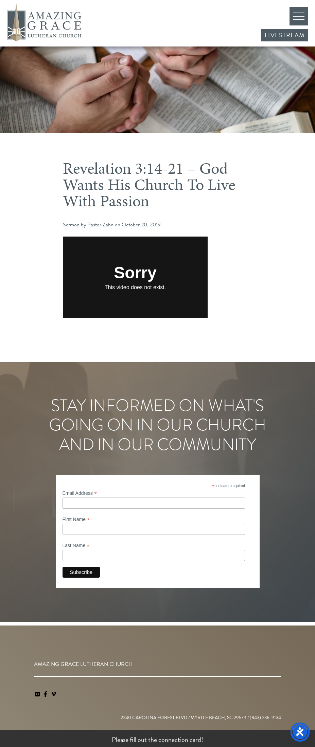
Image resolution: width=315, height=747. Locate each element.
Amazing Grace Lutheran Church (44, 22)
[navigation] (53, 694)
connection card (179, 739)
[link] (38, 694)
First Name (76, 519)
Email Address (80, 493)
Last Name (76, 545)
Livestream (285, 35)
